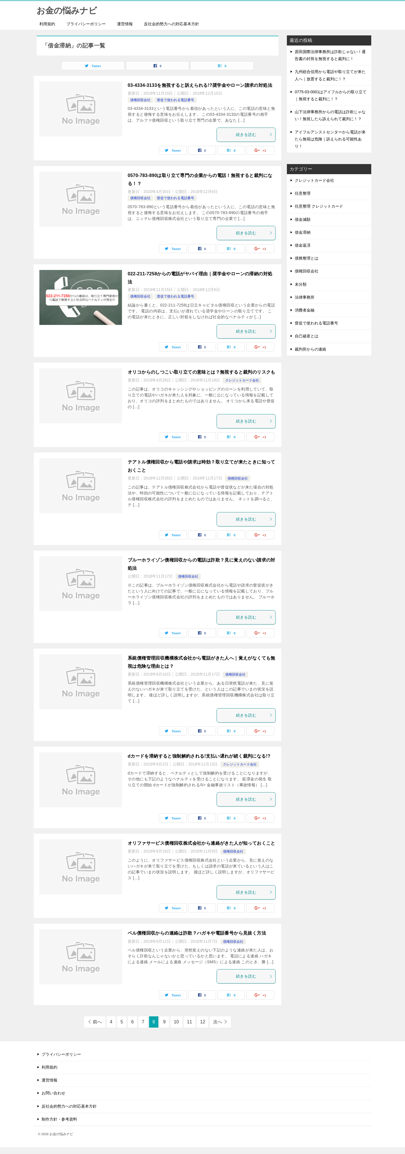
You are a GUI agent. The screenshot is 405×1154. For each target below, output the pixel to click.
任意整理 (302, 193)
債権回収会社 (140, 100)
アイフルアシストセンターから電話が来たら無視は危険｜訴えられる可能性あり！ (330, 139)
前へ (97, 1021)
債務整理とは (306, 258)
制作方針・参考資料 (59, 1119)
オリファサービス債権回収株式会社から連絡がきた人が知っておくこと (201, 843)
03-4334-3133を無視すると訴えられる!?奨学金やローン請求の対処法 (200, 85)
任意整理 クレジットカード (319, 206)
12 (202, 1021)
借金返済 (302, 245)
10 (176, 1021)
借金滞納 (302, 232)
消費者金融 (304, 310)
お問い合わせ (53, 1093)
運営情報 (125, 24)
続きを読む (254, 134)
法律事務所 (304, 297)
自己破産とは (306, 336)
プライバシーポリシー (86, 24)
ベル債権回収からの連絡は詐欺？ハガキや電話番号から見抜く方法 (197, 933)
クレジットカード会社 (242, 380)
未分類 (301, 284)
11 (189, 1021)
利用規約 (47, 24)
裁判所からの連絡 (310, 349)
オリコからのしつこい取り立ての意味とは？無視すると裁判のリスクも (201, 372)
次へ (217, 1021)
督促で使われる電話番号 (175, 100)
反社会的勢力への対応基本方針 (171, 24)
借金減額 (302, 219)
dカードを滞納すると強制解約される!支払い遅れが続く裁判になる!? (199, 756)
